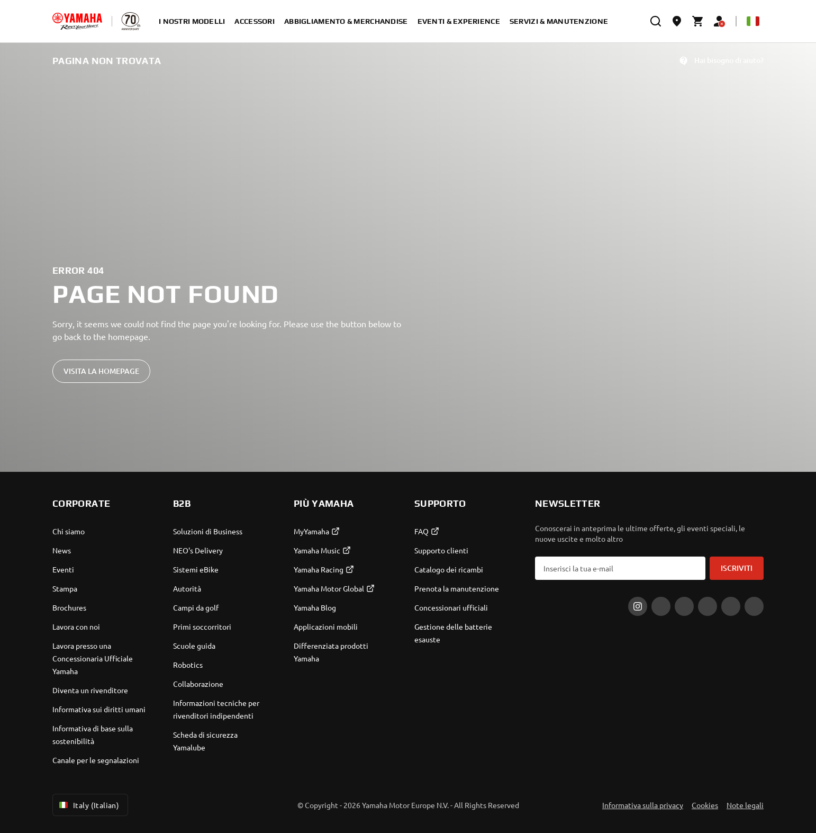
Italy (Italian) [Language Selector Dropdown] (88, 805)
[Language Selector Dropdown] (753, 21)
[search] (655, 21)
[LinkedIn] (707, 606)
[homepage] (77, 21)
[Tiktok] (684, 606)
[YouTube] (754, 606)
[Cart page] (698, 21)
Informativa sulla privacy (642, 805)
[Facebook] (660, 606)
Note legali (745, 805)
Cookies (705, 805)
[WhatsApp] (730, 606)
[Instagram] (637, 606)
